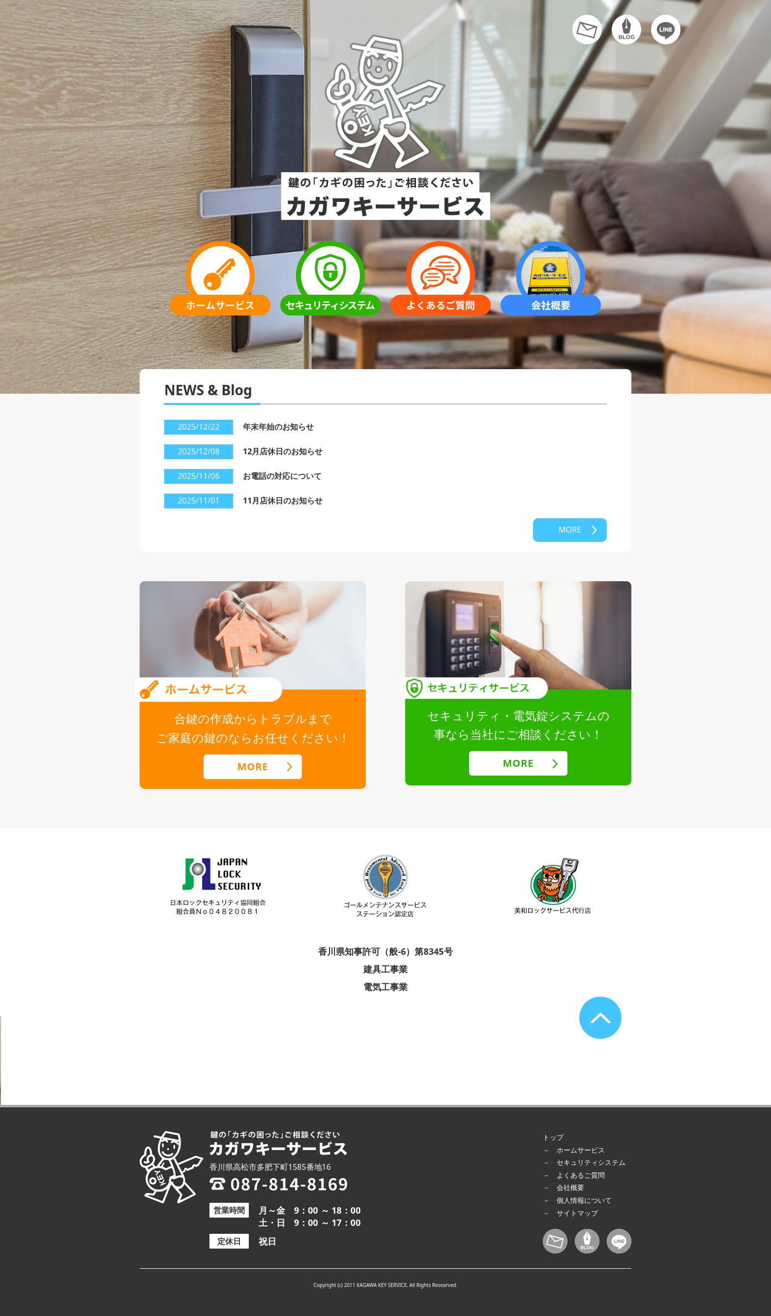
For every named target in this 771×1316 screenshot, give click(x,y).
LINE (666, 29)
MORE (570, 529)
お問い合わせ (587, 29)
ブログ (626, 29)
